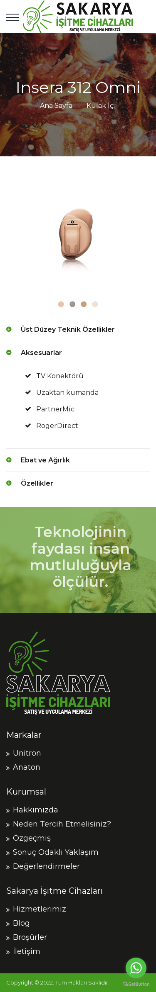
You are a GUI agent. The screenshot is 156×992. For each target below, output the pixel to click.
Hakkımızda (35, 810)
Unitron (27, 753)
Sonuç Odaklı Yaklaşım (56, 852)
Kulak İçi (101, 105)
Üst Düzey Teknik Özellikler (68, 329)
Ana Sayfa (56, 105)
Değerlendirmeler (46, 866)
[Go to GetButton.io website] (136, 983)
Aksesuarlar (41, 353)
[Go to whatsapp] (136, 968)
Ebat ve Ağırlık (45, 460)
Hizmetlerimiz (39, 909)
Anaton (26, 767)
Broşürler (30, 937)
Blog (21, 923)
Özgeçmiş (32, 838)
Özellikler (37, 483)
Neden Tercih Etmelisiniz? (62, 824)
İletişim (26, 951)
